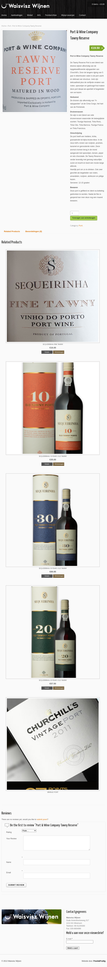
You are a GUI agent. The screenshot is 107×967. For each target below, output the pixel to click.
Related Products (12, 231)
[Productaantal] (74, 213)
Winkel (30, 15)
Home (4, 15)
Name (8, 862)
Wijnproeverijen (67, 15)
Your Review (11, 839)
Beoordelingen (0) (33, 231)
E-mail (69, 939)
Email (8, 873)
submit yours (42, 819)
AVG (39, 15)
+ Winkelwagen (58, 352)
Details (47, 352)
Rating (9, 832)
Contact (82, 15)
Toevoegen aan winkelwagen (83, 218)
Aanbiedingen (16, 15)
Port (9, 26)
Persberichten (51, 15)
